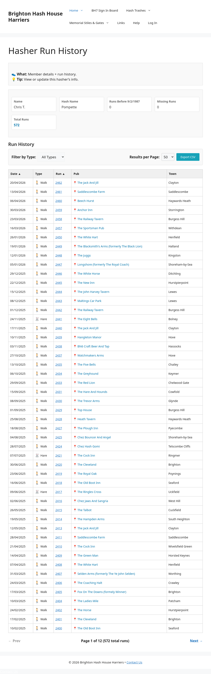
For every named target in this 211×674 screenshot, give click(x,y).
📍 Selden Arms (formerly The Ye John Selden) (104, 574)
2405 (58, 592)
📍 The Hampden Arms (88, 519)
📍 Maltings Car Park (87, 301)
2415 (58, 510)
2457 (58, 228)
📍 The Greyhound (85, 374)
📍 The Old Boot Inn (86, 483)
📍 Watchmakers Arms (88, 355)
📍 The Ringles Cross (87, 492)
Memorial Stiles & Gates (91, 23)
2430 (58, 401)
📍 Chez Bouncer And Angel (92, 437)
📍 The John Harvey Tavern (91, 292)
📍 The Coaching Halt (87, 583)
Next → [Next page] (196, 640)
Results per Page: (145, 157)
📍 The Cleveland (84, 464)
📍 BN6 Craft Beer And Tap (91, 346)
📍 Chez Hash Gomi (86, 446)
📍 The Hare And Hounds (90, 392)
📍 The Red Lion (84, 383)
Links (121, 23)
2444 (58, 292)
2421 (58, 455)
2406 (58, 583)
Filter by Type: (24, 157)
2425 (58, 437)
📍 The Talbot (82, 510)
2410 (58, 546)
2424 (58, 446)
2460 (58, 201)
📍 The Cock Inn (84, 455)
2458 (58, 219)
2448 (58, 255)
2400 (58, 628)
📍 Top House (82, 410)
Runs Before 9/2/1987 (124, 101)
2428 (58, 419)
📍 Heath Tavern (84, 419)
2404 (58, 601)
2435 (58, 364)
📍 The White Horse (86, 274)
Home (78, 10)
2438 (58, 346)
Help (136, 23)
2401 (58, 619)
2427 (58, 428)
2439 (58, 337)
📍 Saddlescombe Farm (89, 192)
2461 (58, 192)
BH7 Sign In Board (104, 10)
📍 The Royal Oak (85, 474)
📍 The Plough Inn (85, 428)
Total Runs (21, 119)
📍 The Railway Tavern (88, 219)
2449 (58, 246)
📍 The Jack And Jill (85, 183)
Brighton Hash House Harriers (35, 16)
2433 (58, 383)
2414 (58, 519)
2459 (58, 210)
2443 (58, 301)
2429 (58, 410)
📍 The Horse (82, 610)
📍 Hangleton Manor (87, 337)
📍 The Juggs (82, 255)
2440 (58, 328)
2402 (58, 610)
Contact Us (134, 662)
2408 (58, 565)
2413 (58, 528)
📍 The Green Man (85, 555)
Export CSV (188, 157)
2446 (58, 274)
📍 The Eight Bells (85, 319)
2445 (58, 283)
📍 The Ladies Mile (85, 601)
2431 (58, 392)
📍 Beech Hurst (83, 201)
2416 (58, 501)
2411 (58, 537)
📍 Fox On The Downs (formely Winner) (99, 592)
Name (18, 101)
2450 (58, 237)
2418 (58, 483)
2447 (58, 264)
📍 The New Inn (84, 283)
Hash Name (70, 101)
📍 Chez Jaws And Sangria (90, 501)
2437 (58, 355)
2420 (58, 464)
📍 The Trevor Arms (86, 401)
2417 (58, 492)
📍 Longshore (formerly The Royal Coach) (101, 264)
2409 (58, 555)
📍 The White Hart (85, 237)
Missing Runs (166, 101)
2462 (58, 183)
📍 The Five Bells (84, 364)
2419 (58, 474)
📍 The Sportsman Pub (88, 228)
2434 (58, 374)
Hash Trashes (140, 10)
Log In (152, 23)
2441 (58, 319)
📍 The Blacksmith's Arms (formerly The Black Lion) (107, 246)
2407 (58, 574)
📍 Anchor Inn (83, 210)
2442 (58, 310)
